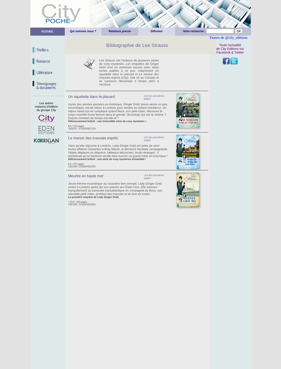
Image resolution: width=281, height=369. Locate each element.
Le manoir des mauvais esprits (93, 138)
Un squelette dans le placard (91, 97)
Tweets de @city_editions (229, 38)
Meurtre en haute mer (86, 176)
